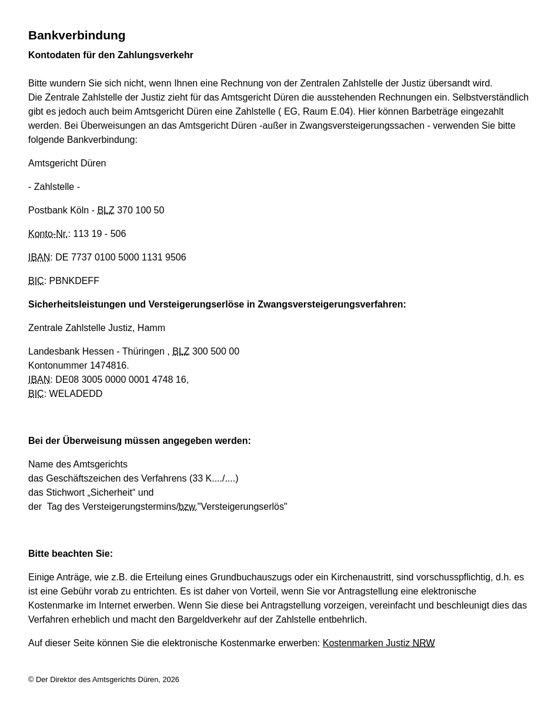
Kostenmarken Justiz (379, 643)
